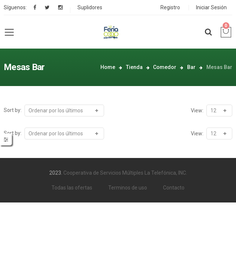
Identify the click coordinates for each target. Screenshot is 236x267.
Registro (170, 7)
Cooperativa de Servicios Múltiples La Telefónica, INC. (125, 173)
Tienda (134, 67)
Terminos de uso (127, 188)
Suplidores (89, 7)
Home (107, 67)
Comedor (164, 67)
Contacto (174, 188)
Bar (191, 67)
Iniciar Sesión (211, 7)
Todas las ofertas (71, 188)
